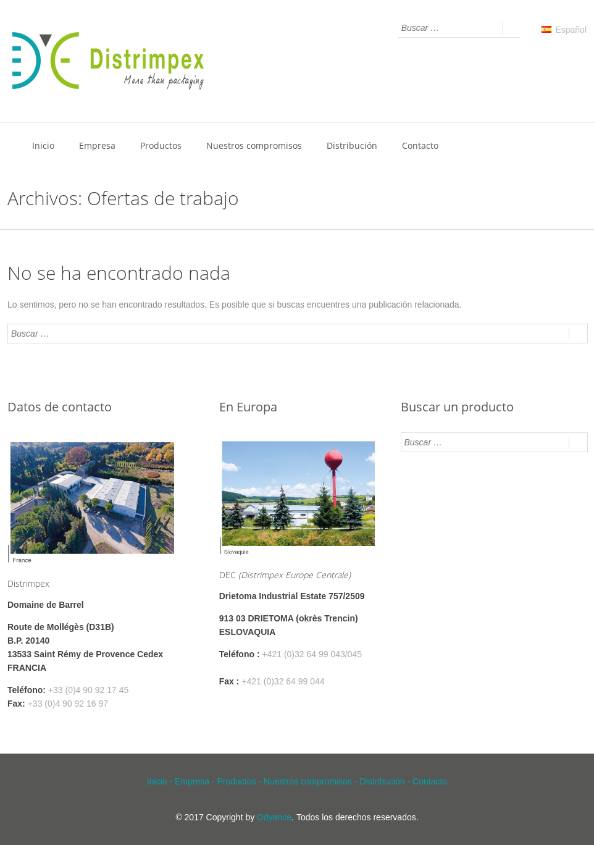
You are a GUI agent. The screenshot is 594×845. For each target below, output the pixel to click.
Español (564, 30)
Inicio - (161, 781)
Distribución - (386, 781)
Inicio (43, 145)
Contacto (420, 145)
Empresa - (196, 781)
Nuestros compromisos (254, 145)
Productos (161, 145)
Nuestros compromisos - (312, 781)
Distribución (352, 145)
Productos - (240, 781)
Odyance (274, 817)
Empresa (97, 145)
